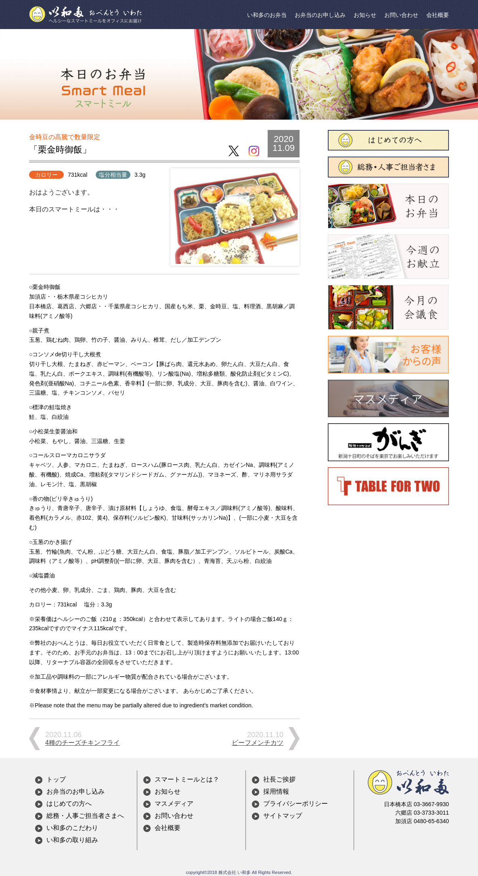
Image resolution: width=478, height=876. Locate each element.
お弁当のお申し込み (320, 15)
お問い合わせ (401, 15)
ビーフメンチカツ (257, 742)
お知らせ (365, 15)
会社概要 (437, 15)
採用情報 (276, 791)
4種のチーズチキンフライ (82, 742)
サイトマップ (282, 815)
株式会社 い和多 (234, 872)
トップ (56, 779)
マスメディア (174, 803)
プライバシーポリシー (295, 803)
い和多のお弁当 (267, 15)
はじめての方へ (69, 803)
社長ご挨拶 (279, 779)
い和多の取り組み (72, 839)
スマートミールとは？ (187, 779)
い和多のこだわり (72, 827)
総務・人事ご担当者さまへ (85, 815)
